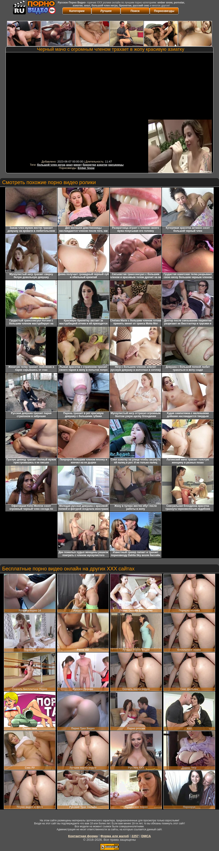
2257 (135, 836)
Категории (76, 11)
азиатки (102, 164)
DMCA (146, 836)
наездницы (116, 164)
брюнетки (89, 164)
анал (69, 164)
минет (77, 164)
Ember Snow (86, 168)
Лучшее (106, 11)
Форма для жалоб (114, 836)
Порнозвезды (164, 11)
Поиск (134, 11)
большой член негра (51, 164)
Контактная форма (83, 836)
